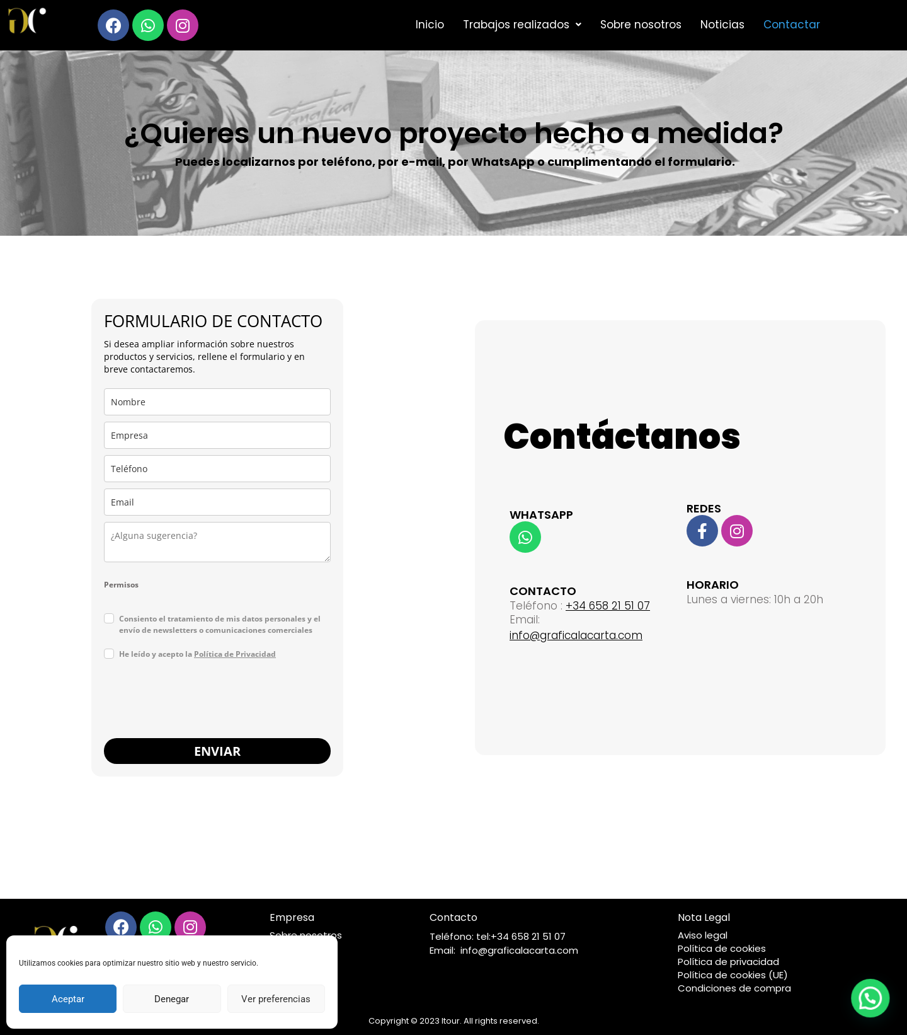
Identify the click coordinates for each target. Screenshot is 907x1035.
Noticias (722, 24)
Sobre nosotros (641, 24)
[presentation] (199, 701)
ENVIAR (217, 751)
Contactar (791, 24)
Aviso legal (702, 935)
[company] (217, 435)
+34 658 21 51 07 (608, 605)
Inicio (430, 24)
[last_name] (217, 468)
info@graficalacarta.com (576, 635)
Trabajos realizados (522, 24)
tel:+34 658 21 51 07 (521, 936)
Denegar (171, 999)
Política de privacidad (728, 961)
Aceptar (68, 999)
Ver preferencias (276, 999)
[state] (217, 542)
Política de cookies (722, 948)
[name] (217, 401)
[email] (217, 502)
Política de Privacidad (235, 654)
